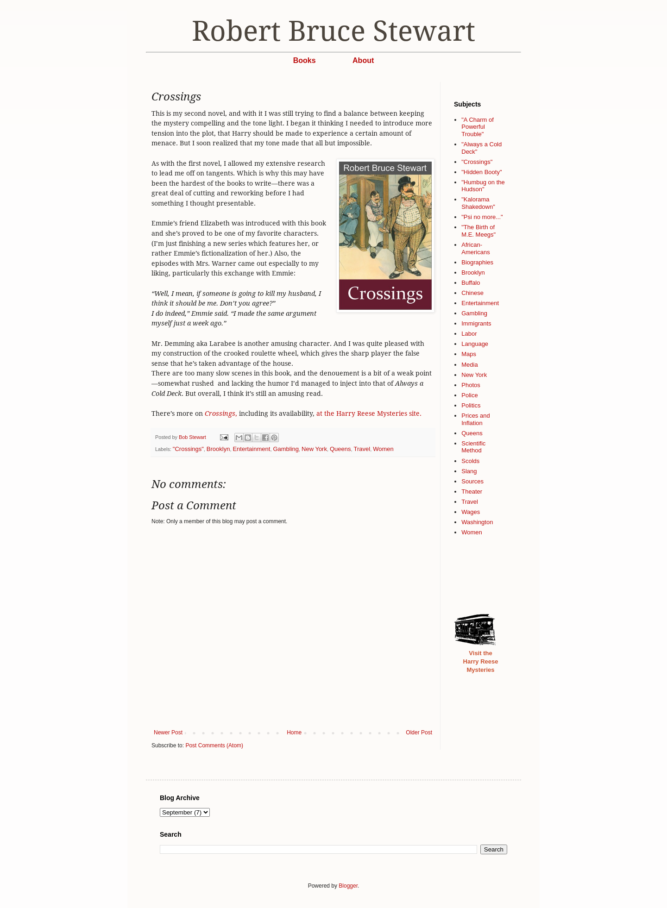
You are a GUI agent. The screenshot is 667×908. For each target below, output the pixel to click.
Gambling (286, 448)
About (363, 60)
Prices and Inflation (475, 419)
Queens (340, 448)
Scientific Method (473, 447)
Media (469, 364)
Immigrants (476, 323)
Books (304, 60)
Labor (469, 333)
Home (294, 732)
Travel (361, 448)
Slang (469, 471)
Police (469, 395)
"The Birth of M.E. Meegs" (478, 231)
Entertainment (251, 448)
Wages (470, 511)
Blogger (348, 886)
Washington (477, 522)
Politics (470, 405)
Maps (468, 354)
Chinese (472, 292)
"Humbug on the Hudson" (483, 186)
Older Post (419, 732)
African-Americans (475, 248)
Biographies (477, 262)
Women (383, 448)
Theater (471, 491)
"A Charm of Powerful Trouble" (477, 127)
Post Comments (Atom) (214, 745)
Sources (472, 481)
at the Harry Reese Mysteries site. (369, 413)
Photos (470, 385)
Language (474, 343)
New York (314, 448)
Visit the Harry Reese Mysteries (480, 661)
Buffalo (470, 282)
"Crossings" (188, 448)
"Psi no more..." (482, 216)
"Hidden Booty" (481, 172)
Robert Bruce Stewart (333, 31)
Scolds (470, 460)
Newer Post (168, 732)
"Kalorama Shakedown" (478, 203)
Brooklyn (218, 448)
